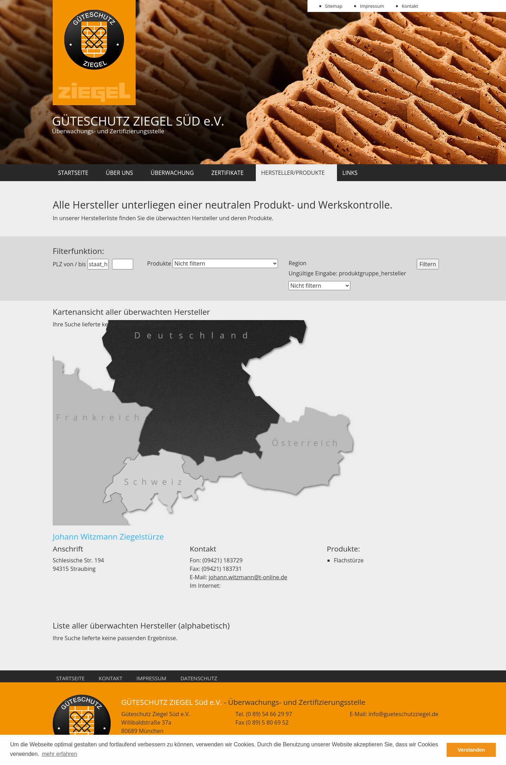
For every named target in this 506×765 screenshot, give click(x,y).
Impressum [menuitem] (372, 6)
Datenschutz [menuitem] (198, 678)
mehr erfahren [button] (59, 754)
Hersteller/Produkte (293, 173)
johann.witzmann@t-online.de (248, 577)
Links (349, 173)
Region (297, 263)
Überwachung (172, 173)
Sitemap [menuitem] (334, 6)
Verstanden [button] (471, 750)
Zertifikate (228, 173)
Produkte (159, 263)
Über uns (119, 173)
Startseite (73, 173)
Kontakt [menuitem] (410, 6)
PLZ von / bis (69, 264)
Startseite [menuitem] (70, 678)
